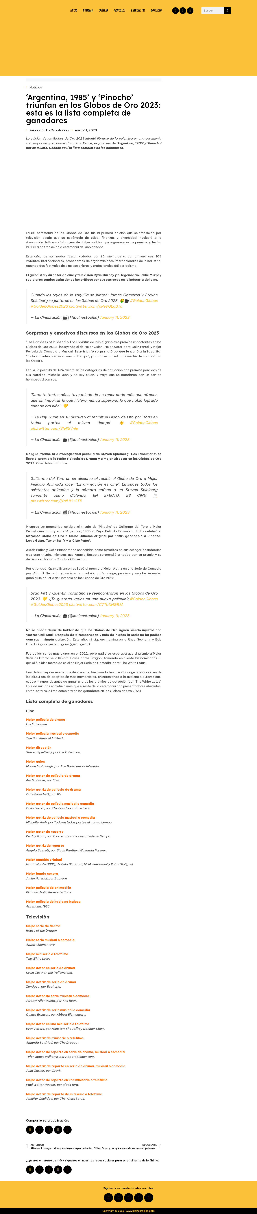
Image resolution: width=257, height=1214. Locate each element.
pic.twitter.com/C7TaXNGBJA (96, 604)
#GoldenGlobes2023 (49, 306)
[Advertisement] (128, 46)
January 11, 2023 (115, 317)
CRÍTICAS (102, 11)
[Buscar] (227, 10)
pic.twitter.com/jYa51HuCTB (56, 501)
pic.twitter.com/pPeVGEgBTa (95, 306)
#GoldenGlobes (144, 300)
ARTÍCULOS (118, 11)
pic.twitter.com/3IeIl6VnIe (54, 428)
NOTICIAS (87, 11)
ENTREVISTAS (138, 11)
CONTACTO (156, 11)
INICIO (73, 11)
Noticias (35, 87)
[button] (30, 1130)
